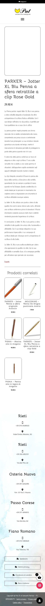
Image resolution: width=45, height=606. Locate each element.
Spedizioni (24, 559)
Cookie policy (17, 602)
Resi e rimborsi (23, 583)
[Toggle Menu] (22, 19)
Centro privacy (23, 567)
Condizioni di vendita (23, 575)
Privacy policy (33, 599)
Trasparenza (27, 602)
